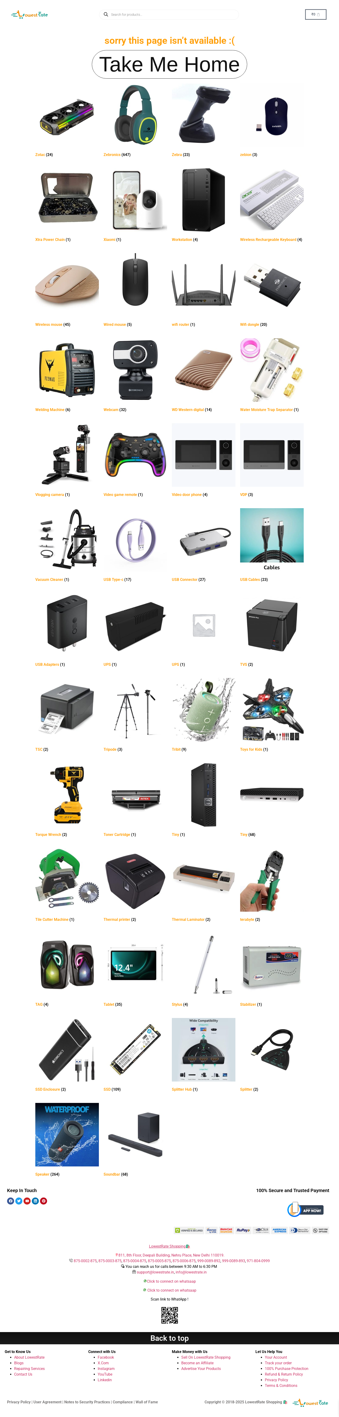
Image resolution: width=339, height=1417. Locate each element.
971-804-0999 (258, 1261)
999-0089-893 (233, 1261)
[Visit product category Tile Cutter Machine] (67, 886)
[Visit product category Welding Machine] (67, 376)
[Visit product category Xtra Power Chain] (67, 206)
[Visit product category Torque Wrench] (67, 801)
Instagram (106, 1368)
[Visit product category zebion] (272, 121)
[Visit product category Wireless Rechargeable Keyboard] (272, 206)
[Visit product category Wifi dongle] (272, 291)
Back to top (169, 1338)
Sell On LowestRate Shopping (205, 1357)
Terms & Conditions (281, 1385)
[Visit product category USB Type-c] (135, 546)
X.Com (103, 1363)
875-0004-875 (134, 1261)
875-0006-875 (184, 1261)
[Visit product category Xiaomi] (135, 206)
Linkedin (105, 1380)
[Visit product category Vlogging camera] (67, 461)
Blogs (19, 1363)
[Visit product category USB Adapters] (67, 631)
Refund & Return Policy (284, 1374)
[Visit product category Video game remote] (135, 461)
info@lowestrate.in (191, 1272)
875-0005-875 (159, 1261)
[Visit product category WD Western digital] (203, 376)
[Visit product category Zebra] (203, 121)
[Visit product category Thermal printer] (135, 886)
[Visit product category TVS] (272, 631)
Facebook (106, 1357)
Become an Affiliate (197, 1363)
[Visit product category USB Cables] (272, 546)
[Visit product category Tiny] (203, 801)
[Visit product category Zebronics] (135, 121)
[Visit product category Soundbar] (135, 1140)
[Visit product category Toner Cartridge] (135, 801)
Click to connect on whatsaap (171, 1281)
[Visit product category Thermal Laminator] (203, 886)
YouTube (105, 1374)
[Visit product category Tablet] (135, 971)
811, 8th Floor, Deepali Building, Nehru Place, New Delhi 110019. (171, 1255)
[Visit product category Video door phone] (203, 461)
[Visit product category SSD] (135, 1056)
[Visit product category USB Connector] (203, 546)
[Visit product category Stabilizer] (272, 971)
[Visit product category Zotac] (67, 121)
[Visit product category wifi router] (203, 291)
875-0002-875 (85, 1261)
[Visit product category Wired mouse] (135, 291)
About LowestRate (29, 1357)
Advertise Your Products (201, 1368)
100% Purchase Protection (286, 1368)
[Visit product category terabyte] (272, 886)
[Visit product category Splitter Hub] (203, 1056)
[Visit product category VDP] (272, 461)
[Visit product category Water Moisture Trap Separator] (272, 376)
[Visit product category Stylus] (203, 971)
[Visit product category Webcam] (135, 376)
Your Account (276, 1357)
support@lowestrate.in (155, 1272)
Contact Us (23, 1374)
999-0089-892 (208, 1261)
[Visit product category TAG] (67, 971)
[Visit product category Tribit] (203, 716)
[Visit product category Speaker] (67, 1140)
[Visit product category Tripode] (135, 716)
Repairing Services (29, 1368)
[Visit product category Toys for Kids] (272, 716)
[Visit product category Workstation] (203, 206)
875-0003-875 (109, 1261)
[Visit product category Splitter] (272, 1056)
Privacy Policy (276, 1380)
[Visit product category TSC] (67, 716)
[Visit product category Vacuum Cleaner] (67, 546)
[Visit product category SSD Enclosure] (67, 1056)
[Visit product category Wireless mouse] (67, 291)
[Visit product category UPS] (135, 631)
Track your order (278, 1363)
